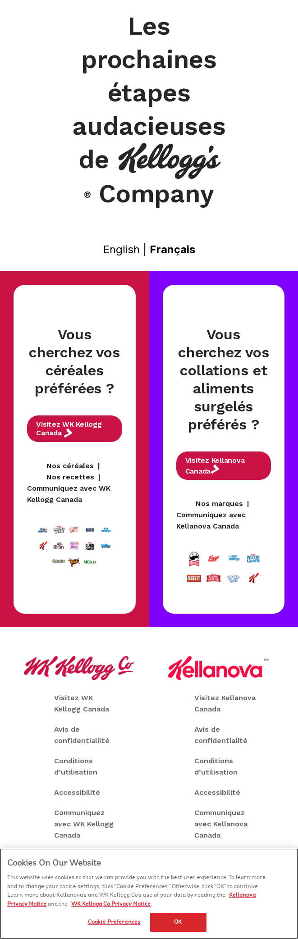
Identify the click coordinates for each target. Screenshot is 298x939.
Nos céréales (70, 465)
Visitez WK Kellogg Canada (69, 429)
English (121, 249)
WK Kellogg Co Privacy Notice (111, 904)
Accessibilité (77, 792)
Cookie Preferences (114, 922)
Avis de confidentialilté (82, 735)
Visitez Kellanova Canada (215, 465)
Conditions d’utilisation (75, 766)
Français (172, 249)
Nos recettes (70, 477)
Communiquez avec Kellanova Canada (221, 823)
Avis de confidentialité (221, 735)
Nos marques (219, 503)
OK (178, 922)
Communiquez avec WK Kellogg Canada (84, 823)
